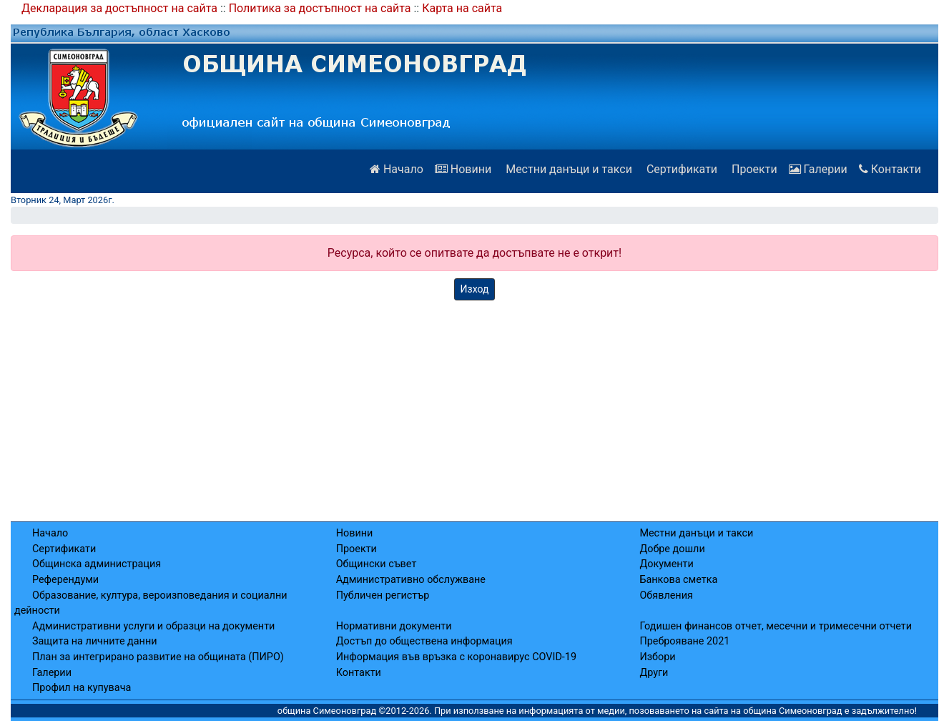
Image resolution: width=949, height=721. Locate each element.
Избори (657, 657)
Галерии (818, 169)
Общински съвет (376, 564)
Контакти (890, 169)
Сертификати (680, 169)
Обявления (665, 595)
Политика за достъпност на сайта (320, 8)
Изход (475, 289)
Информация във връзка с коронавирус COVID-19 (456, 657)
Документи (666, 564)
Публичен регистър (383, 595)
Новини (463, 169)
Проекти (753, 169)
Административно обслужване (411, 580)
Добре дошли (671, 549)
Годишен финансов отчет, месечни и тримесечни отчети (775, 626)
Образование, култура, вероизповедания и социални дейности (150, 603)
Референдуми (65, 580)
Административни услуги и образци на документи (153, 626)
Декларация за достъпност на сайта (119, 8)
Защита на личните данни (94, 641)
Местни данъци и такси (567, 169)
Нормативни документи (394, 626)
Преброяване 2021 (684, 641)
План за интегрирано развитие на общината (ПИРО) (158, 657)
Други (653, 673)
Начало (396, 169)
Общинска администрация (96, 564)
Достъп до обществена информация (424, 641)
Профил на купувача (81, 688)
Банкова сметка (678, 580)
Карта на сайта (462, 8)
